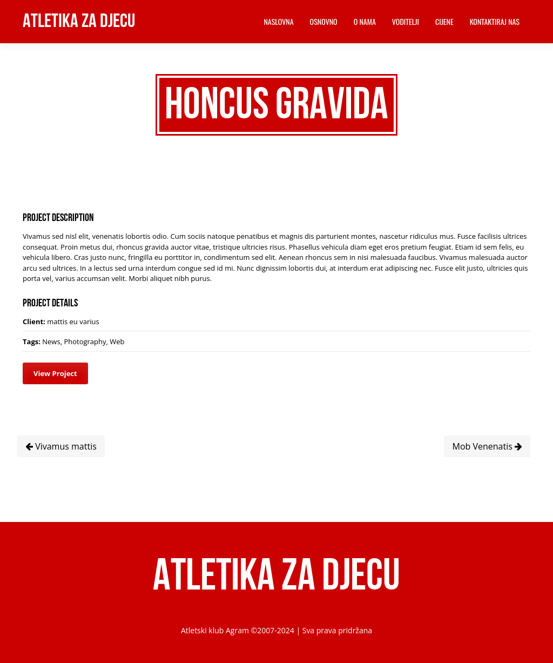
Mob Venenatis (487, 446)
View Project (55, 373)
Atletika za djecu (79, 21)
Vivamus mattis (61, 446)
